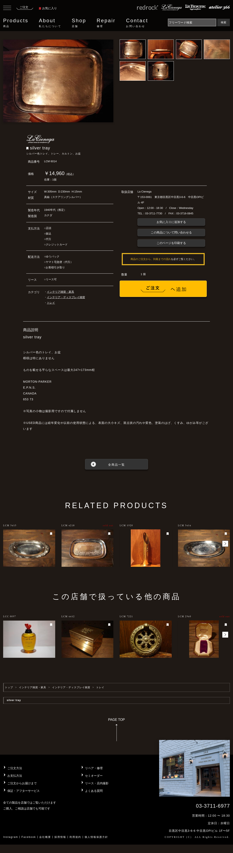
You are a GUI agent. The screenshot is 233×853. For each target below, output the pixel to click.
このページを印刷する (171, 243)
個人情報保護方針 (96, 837)
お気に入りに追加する (171, 222)
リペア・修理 (94, 768)
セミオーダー (94, 775)
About (50, 23)
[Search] (192, 22)
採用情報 (60, 837)
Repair (106, 23)
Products (15, 23)
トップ (9, 687)
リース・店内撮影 (97, 783)
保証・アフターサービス (23, 790)
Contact (137, 23)
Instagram (10, 837)
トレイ (51, 302)
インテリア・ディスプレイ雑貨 (66, 297)
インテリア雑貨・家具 (60, 291)
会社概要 (45, 837)
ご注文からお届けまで (22, 783)
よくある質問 (94, 790)
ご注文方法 (14, 768)
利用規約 (75, 837)
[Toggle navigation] (7, 8)
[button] (225, 544)
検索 (223, 22)
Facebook (28, 837)
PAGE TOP (116, 731)
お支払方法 (14, 775)
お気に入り (48, 8)
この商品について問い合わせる (171, 232)
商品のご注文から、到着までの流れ (151, 259)
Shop (79, 23)
